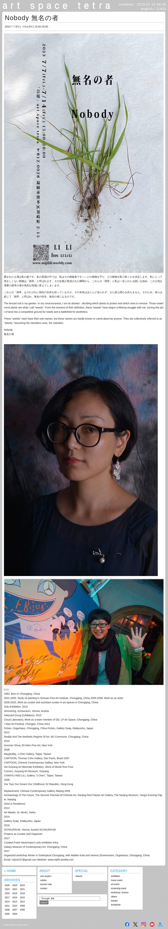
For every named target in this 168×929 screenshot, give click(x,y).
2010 (14, 906)
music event (117, 880)
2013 (14, 901)
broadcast (116, 904)
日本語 (161, 9)
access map (46, 884)
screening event (118, 888)
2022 (14, 889)
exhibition (115, 876)
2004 (14, 914)
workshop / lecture (119, 892)
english (147, 9)
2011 (7, 906)
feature (79, 876)
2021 (22, 889)
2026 (7, 885)
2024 (22, 885)
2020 (7, 893)
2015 (22, 897)
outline (43, 880)
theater (114, 901)
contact (43, 888)
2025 (14, 885)
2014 (7, 901)
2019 (14, 893)
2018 (22, 893)
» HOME (10, 870)
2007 (14, 910)
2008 (7, 910)
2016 (14, 897)
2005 (7, 914)
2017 (7, 897)
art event (115, 884)
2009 (22, 906)
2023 (7, 889)
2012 (22, 901)
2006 (22, 910)
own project (45, 876)
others (114, 896)
